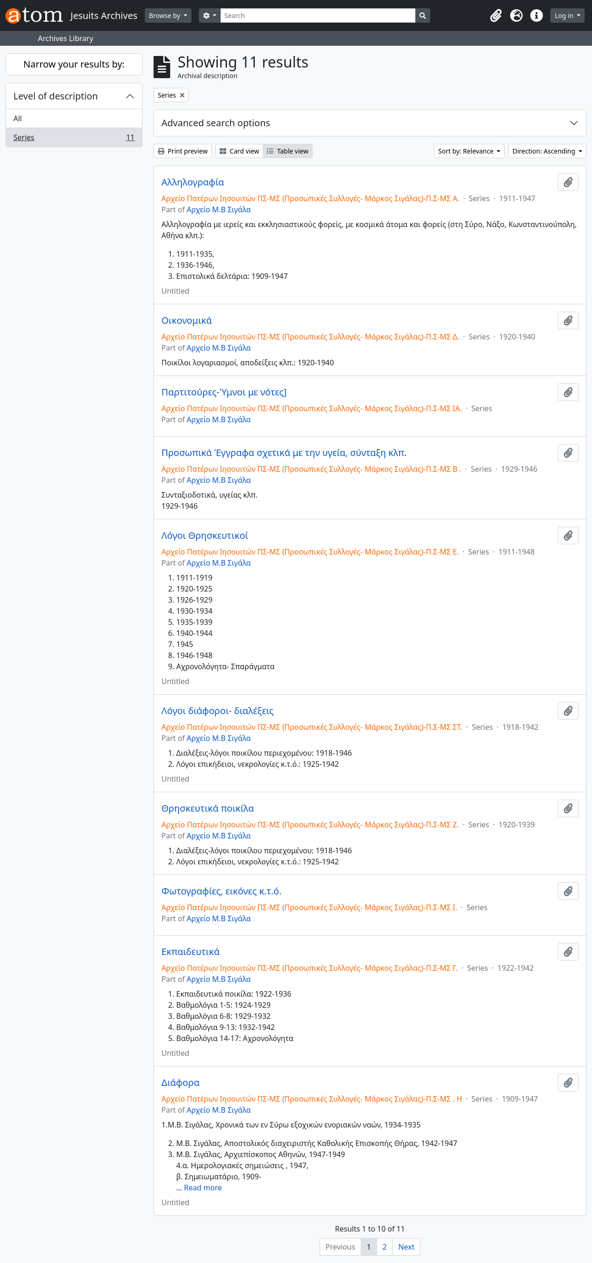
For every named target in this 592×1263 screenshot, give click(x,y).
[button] (496, 16)
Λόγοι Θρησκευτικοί (204, 535)
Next (406, 1247)
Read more (203, 1188)
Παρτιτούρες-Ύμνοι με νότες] (224, 392)
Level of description (55, 96)
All (17, 118)
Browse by (165, 15)
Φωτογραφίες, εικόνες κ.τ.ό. (221, 891)
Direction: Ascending (544, 151)
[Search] (318, 15)
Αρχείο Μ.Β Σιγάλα (219, 209)
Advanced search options (215, 123)
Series (74, 139)
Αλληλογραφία (192, 182)
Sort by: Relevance (466, 151)
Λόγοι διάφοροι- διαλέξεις (217, 710)
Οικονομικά (186, 320)
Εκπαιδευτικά (190, 951)
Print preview (183, 151)
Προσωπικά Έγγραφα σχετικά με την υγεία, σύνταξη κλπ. (284, 452)
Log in (565, 15)
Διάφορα (180, 1082)
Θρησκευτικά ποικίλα (207, 808)
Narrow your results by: (74, 64)
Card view (239, 151)
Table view (287, 151)
